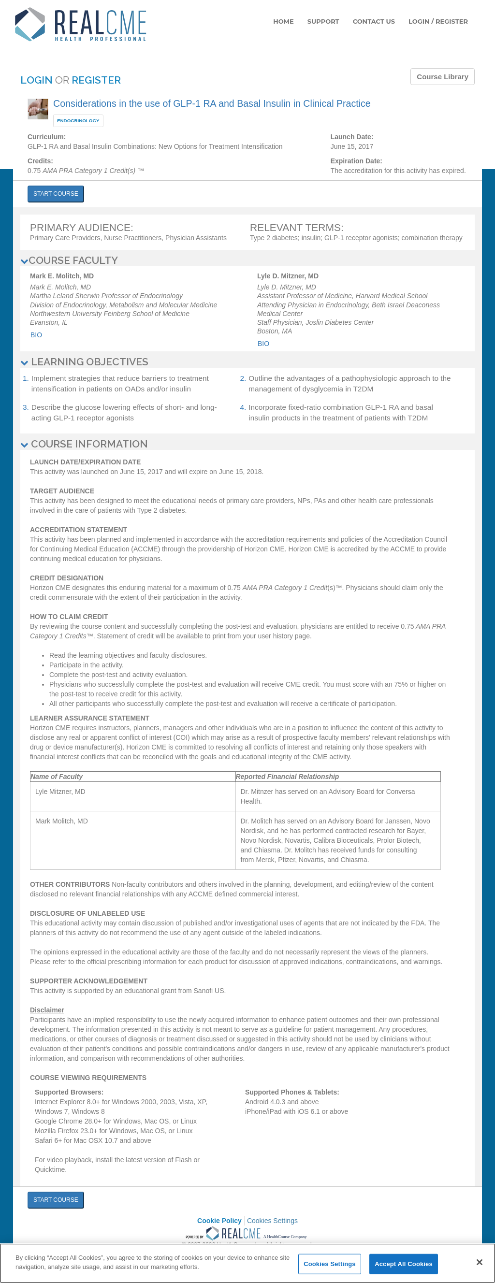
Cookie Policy (219, 1221)
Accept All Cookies (404, 1264)
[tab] (247, 260)
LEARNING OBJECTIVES (84, 362)
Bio (36, 335)
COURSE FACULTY (69, 260)
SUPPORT (323, 21)
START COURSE (55, 193)
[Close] (479, 1262)
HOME (283, 21)
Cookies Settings (272, 1221)
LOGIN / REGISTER (438, 21)
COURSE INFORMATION (84, 444)
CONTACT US (374, 21)
